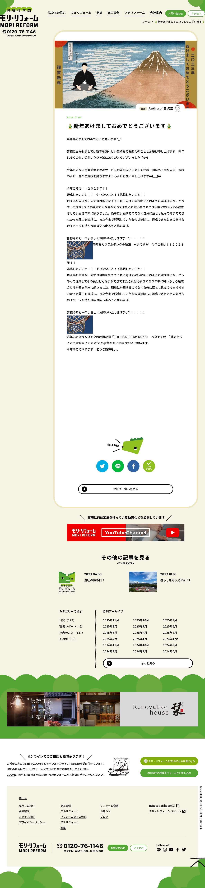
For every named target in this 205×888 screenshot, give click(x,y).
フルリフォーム (81, 13)
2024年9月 (170, 645)
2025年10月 (141, 620)
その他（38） (68, 639)
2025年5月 (110, 632)
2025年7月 (140, 626)
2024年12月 (171, 639)
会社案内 (156, 13)
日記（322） (67, 620)
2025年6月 (170, 626)
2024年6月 (170, 651)
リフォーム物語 (109, 805)
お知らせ (105, 811)
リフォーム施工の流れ (73, 816)
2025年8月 (110, 626)
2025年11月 (111, 620)
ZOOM (37, 763)
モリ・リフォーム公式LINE (38, 769)
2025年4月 (140, 632)
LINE (27, 763)
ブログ (104, 816)
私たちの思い (57, 13)
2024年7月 (140, 651)
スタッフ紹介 (27, 816)
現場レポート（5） (71, 626)
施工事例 (113, 13)
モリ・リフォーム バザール (165, 811)
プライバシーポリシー (32, 822)
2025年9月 (170, 620)
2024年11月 (111, 645)
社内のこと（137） (72, 632)
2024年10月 (141, 645)
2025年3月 (170, 632)
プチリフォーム (134, 13)
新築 (99, 13)
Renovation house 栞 (162, 805)
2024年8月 (110, 651)
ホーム (146, 21)
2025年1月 (140, 639)
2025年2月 (110, 639)
